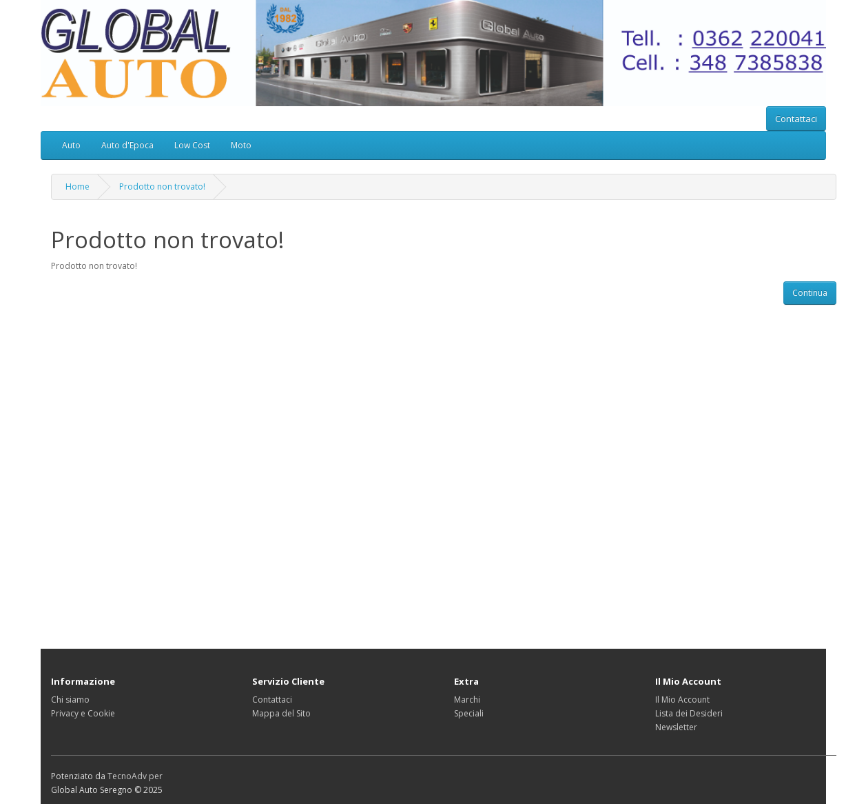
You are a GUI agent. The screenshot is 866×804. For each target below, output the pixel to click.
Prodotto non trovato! (162, 186)
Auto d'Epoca (127, 145)
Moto (241, 145)
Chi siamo (70, 699)
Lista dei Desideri (689, 713)
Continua (809, 293)
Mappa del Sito (281, 713)
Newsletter (676, 727)
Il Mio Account (682, 699)
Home (77, 186)
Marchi (467, 699)
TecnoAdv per (135, 776)
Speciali (469, 713)
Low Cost (192, 145)
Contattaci (796, 118)
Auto (71, 145)
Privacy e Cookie (83, 713)
